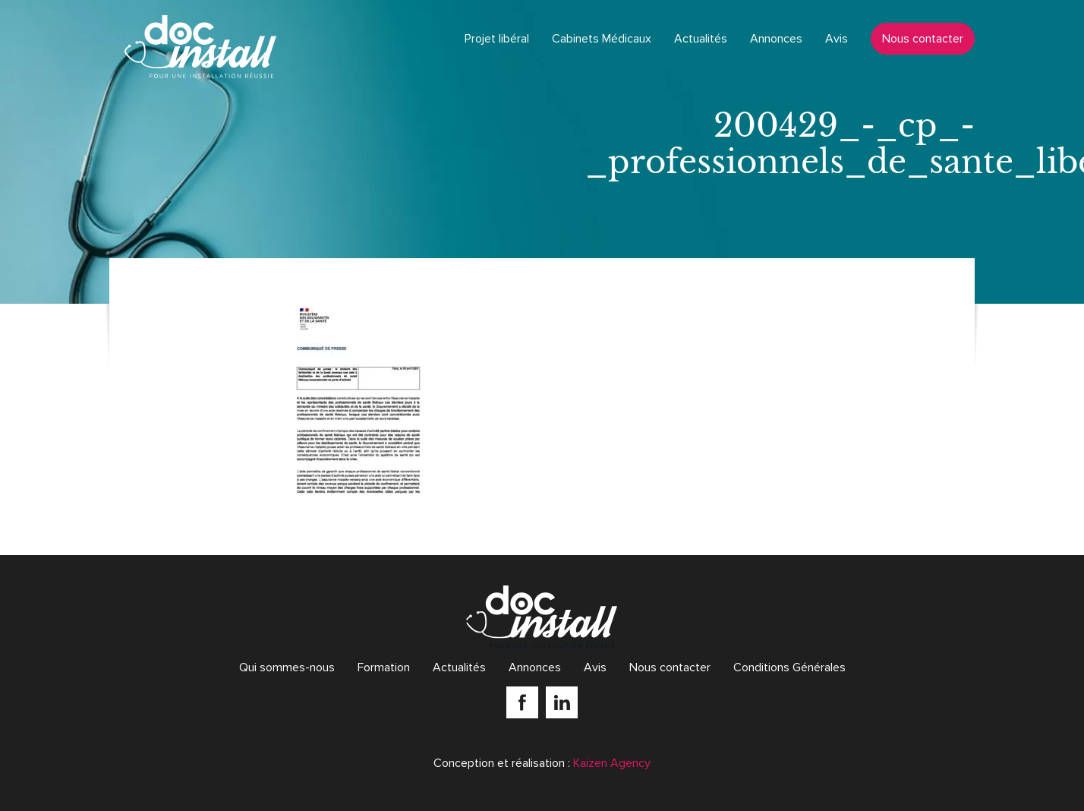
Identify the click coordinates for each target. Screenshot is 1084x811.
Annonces (776, 38)
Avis (836, 38)
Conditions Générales (789, 667)
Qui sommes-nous (287, 667)
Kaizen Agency (612, 763)
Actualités (700, 38)
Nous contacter (922, 38)
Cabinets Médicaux (601, 38)
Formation (384, 667)
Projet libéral (497, 38)
